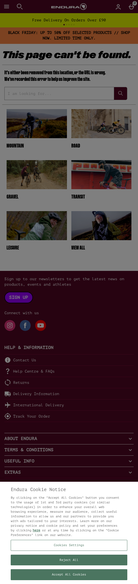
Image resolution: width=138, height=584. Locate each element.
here (36, 530)
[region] (69, 533)
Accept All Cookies (69, 574)
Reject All (69, 560)
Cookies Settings (69, 545)
